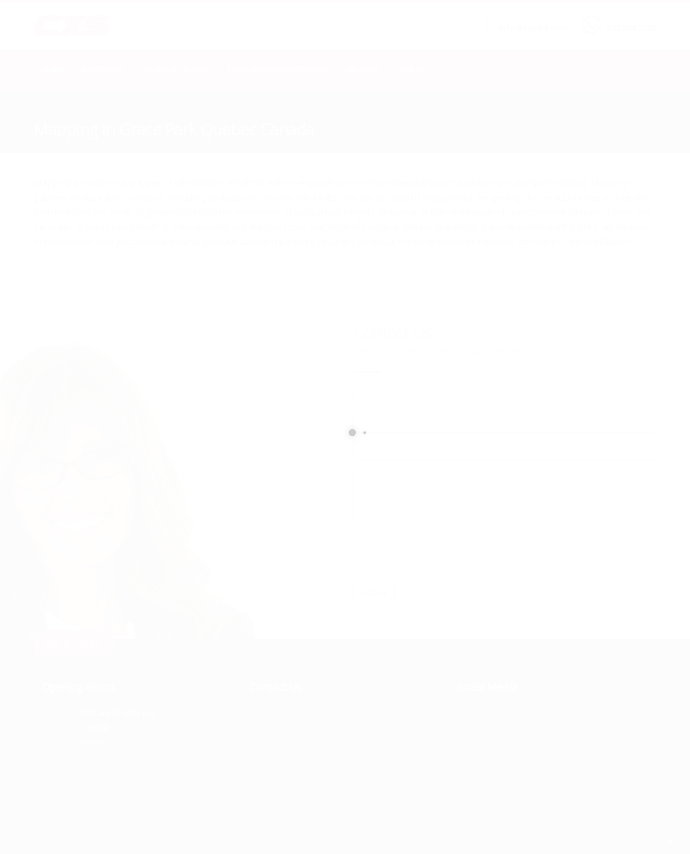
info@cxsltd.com (533, 27)
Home (53, 69)
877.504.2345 (631, 27)
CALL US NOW (629, 18)
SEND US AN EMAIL (528, 18)
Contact (415, 69)
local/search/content (100, 113)
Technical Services (175, 69)
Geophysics (102, 69)
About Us (363, 69)
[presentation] (438, 551)
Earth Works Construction (278, 69)
